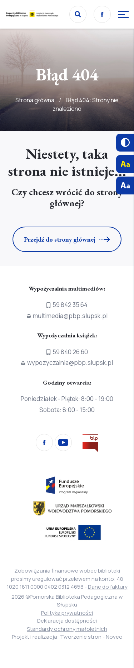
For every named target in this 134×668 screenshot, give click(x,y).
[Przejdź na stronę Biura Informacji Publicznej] (90, 444)
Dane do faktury (108, 586)
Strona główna (34, 100)
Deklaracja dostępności (67, 620)
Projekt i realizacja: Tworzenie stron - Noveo (67, 636)
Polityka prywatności (67, 613)
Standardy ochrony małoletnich (67, 629)
